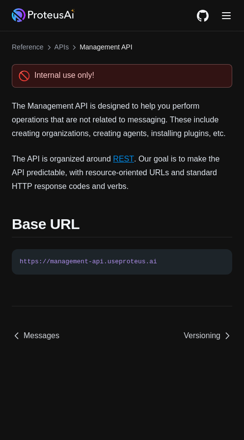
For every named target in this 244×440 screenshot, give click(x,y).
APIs (61, 47)
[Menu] (226, 15)
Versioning (208, 336)
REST (123, 159)
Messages (35, 336)
